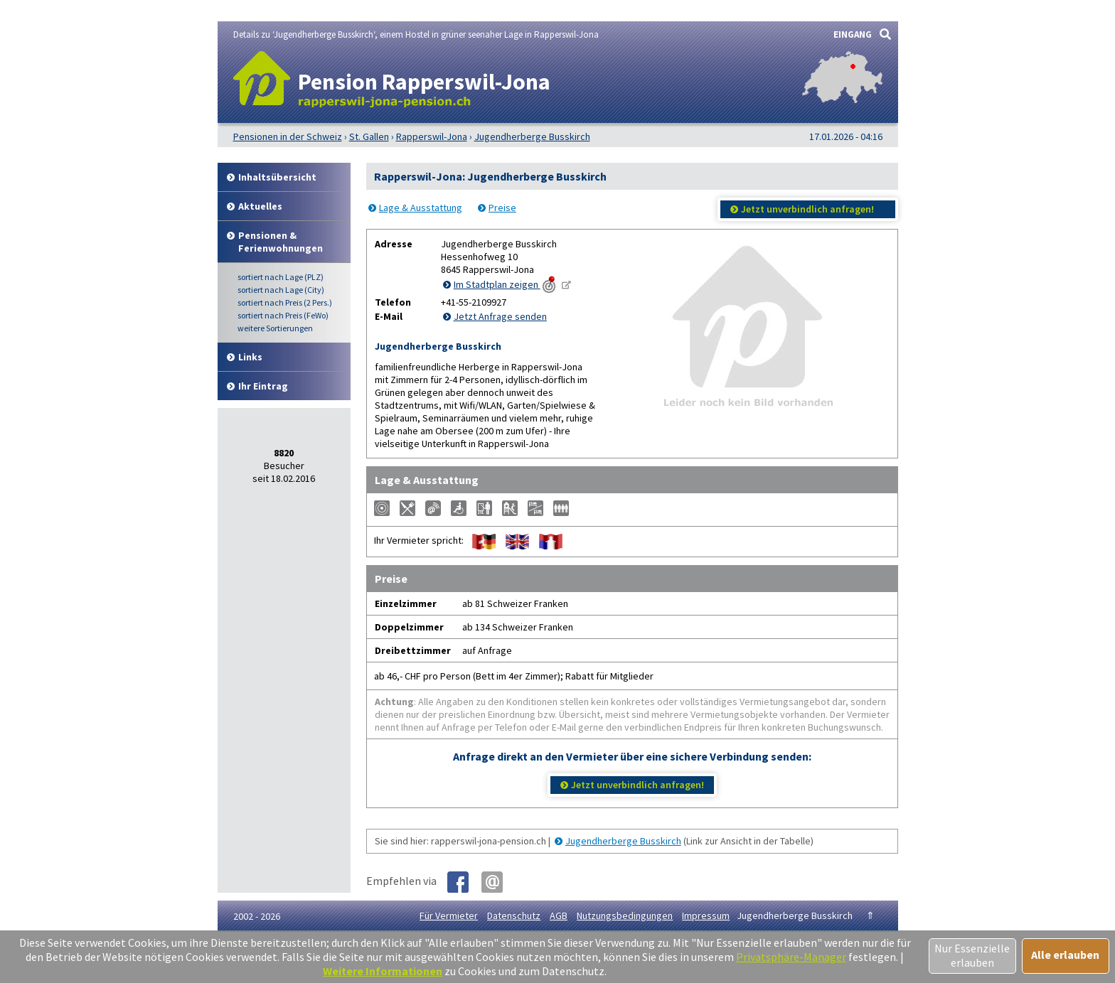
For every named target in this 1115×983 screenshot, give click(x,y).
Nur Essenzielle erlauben (972, 955)
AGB (558, 915)
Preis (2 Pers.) (285, 302)
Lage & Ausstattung (420, 207)
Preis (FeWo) (283, 315)
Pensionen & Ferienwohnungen (280, 241)
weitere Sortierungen (275, 328)
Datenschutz (513, 915)
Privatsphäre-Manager (791, 957)
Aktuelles (260, 206)
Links (250, 356)
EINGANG (852, 34)
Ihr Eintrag (263, 386)
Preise (502, 207)
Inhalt (277, 177)
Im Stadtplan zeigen (506, 284)
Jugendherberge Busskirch (623, 840)
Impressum (706, 915)
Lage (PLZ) (281, 277)
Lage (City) (281, 289)
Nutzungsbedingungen (625, 915)
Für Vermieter (449, 915)
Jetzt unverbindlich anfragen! (807, 209)
